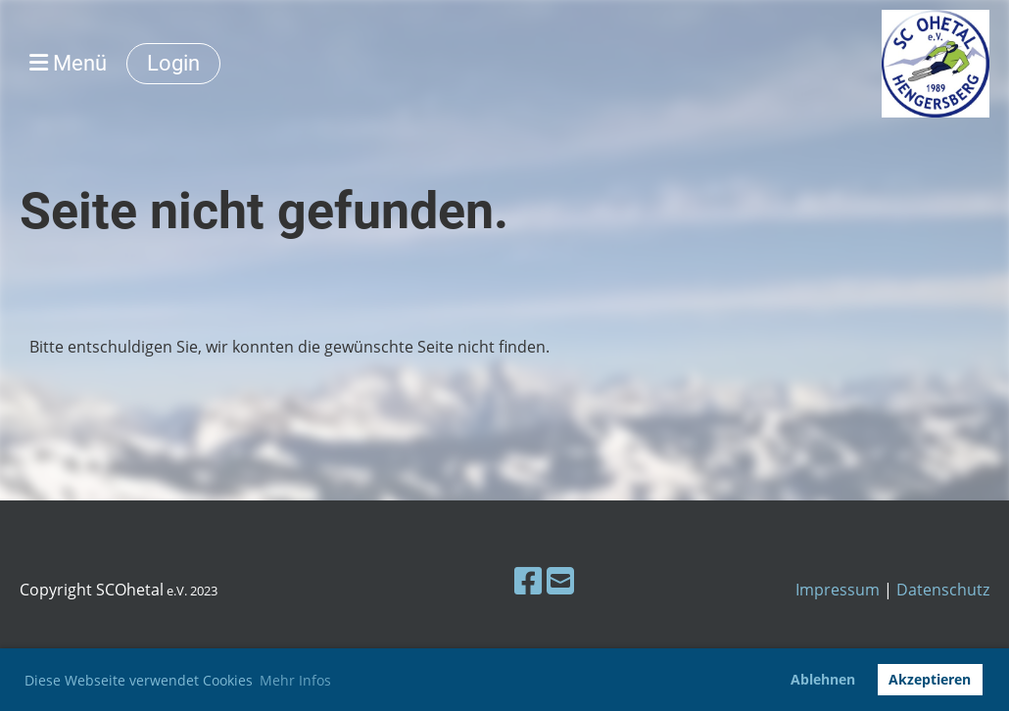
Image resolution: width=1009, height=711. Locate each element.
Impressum (837, 589)
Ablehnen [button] (823, 679)
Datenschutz (942, 589)
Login (173, 63)
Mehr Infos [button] (295, 680)
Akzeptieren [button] (930, 679)
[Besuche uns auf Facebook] (528, 580)
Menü (68, 63)
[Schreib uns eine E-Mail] (560, 580)
